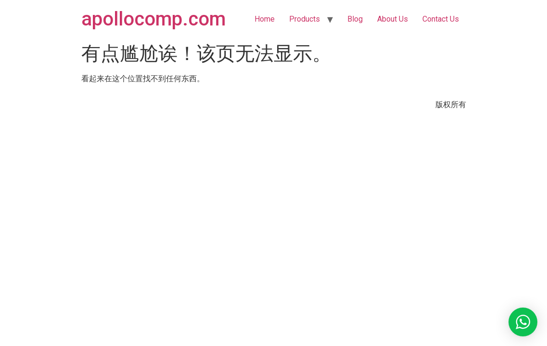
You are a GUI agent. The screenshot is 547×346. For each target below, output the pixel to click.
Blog (355, 19)
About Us (392, 19)
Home (264, 19)
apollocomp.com (153, 19)
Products (304, 19)
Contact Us (440, 19)
